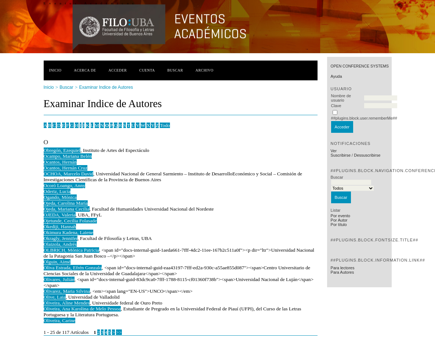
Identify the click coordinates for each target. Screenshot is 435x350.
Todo (165, 125)
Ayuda (336, 76)
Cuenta (147, 70)
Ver (334, 151)
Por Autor (339, 220)
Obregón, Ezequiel (62, 150)
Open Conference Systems (360, 66)
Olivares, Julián (59, 279)
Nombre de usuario (341, 98)
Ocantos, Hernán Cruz (66, 168)
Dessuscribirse (367, 155)
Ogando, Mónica (60, 197)
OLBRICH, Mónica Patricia (71, 250)
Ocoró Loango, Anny (65, 185)
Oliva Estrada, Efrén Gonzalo (73, 267)
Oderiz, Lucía (57, 191)
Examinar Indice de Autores (106, 87)
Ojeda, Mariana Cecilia (67, 209)
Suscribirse (341, 155)
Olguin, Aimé (57, 262)
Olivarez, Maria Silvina (67, 291)
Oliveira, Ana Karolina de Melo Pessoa (82, 308)
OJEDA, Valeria (60, 215)
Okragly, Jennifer (61, 238)
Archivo (204, 70)
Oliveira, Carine (60, 320)
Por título (339, 224)
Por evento (340, 216)
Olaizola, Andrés (60, 244)
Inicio (55, 70)
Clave (336, 105)
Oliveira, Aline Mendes (67, 303)
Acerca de (85, 70)
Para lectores (343, 268)
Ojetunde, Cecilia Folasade (70, 220)
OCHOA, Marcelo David (68, 173)
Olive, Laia (55, 297)
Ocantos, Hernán (60, 162)
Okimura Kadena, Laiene (68, 232)
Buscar (175, 70)
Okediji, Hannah (60, 226)
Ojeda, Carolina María (66, 203)
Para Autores (342, 272)
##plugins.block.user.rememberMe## (364, 118)
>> (119, 332)
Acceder (117, 70)
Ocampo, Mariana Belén (68, 156)
